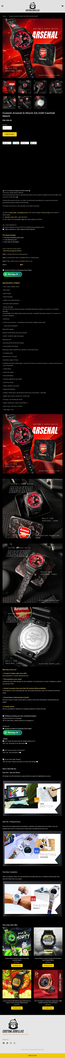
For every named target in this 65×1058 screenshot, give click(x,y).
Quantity (5, 124)
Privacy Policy (33, 1049)
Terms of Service (25, 1049)
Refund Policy (40, 1049)
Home (4, 16)
